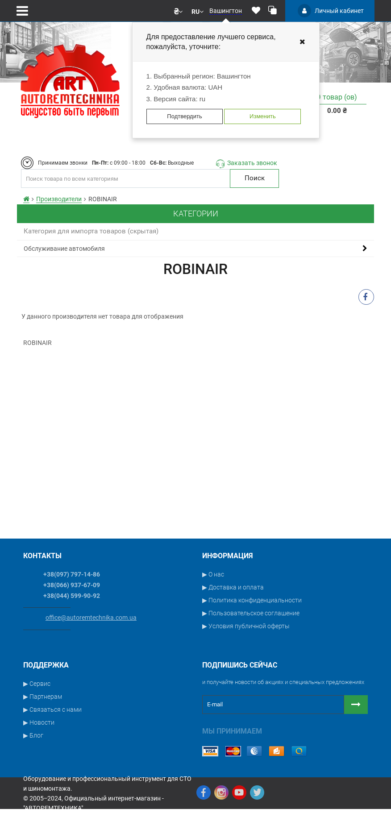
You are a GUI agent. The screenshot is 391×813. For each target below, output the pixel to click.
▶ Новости (38, 722)
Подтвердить (184, 116)
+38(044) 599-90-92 (71, 595)
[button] (178, 11)
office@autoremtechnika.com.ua (91, 617)
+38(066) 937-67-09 (71, 585)
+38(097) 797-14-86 (71, 574)
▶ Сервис (36, 683)
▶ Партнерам (42, 696)
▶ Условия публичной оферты (246, 626)
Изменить (263, 116)
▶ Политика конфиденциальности (252, 600)
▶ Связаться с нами (52, 709)
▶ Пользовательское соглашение (250, 613)
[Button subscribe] (356, 704)
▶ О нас (213, 574)
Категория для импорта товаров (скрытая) (91, 231)
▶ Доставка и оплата (233, 587)
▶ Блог (33, 735)
